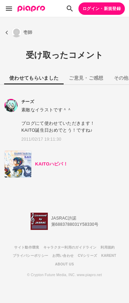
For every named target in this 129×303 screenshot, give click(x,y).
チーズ (27, 101)
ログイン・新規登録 (102, 8)
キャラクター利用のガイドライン (70, 247)
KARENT (108, 255)
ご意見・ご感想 (86, 78)
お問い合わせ (63, 255)
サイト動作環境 (26, 247)
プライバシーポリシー (30, 255)
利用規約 (107, 247)
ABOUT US (64, 264)
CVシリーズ (87, 255)
